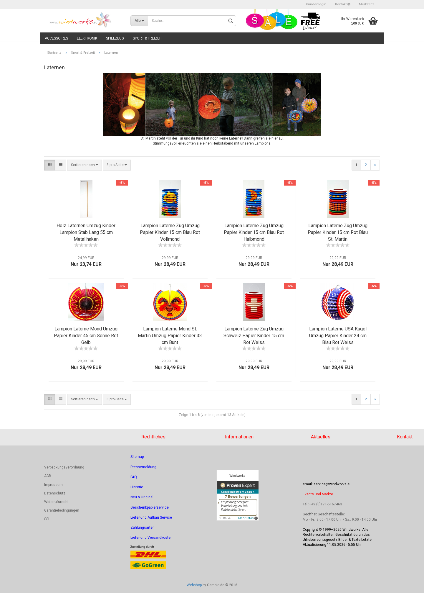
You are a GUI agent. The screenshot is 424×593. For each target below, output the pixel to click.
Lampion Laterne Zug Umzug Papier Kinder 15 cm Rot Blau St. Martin (338, 232)
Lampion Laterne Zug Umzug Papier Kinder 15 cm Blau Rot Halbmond (254, 232)
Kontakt (342, 4)
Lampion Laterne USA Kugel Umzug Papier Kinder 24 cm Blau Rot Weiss (338, 335)
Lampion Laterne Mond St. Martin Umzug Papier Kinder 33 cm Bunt (170, 335)
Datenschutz (54, 493)
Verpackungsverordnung (64, 467)
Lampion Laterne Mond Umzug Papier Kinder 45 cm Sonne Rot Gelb (86, 335)
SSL (47, 519)
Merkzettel (367, 4)
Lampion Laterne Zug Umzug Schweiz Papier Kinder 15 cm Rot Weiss (253, 335)
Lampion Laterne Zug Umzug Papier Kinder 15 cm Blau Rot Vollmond (170, 232)
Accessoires (56, 38)
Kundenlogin (316, 4)
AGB (47, 476)
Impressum (53, 485)
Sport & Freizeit (147, 38)
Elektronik (87, 38)
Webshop (194, 585)
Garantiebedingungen (61, 510)
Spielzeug (115, 38)
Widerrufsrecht (56, 502)
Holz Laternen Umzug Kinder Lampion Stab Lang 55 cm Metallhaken (86, 232)
